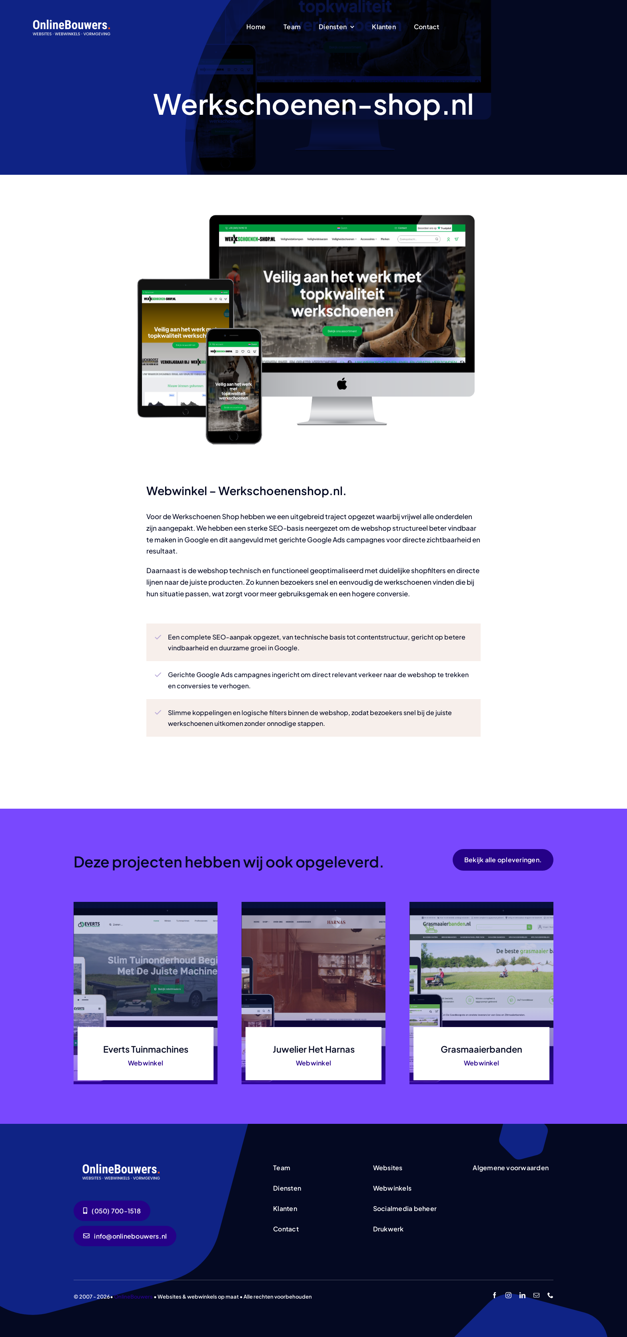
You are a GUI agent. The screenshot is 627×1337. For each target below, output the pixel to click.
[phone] (550, 1295)
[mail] (536, 1295)
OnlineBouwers (133, 1296)
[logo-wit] (72, 18)
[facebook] (494, 1295)
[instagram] (508, 1295)
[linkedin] (522, 1295)
